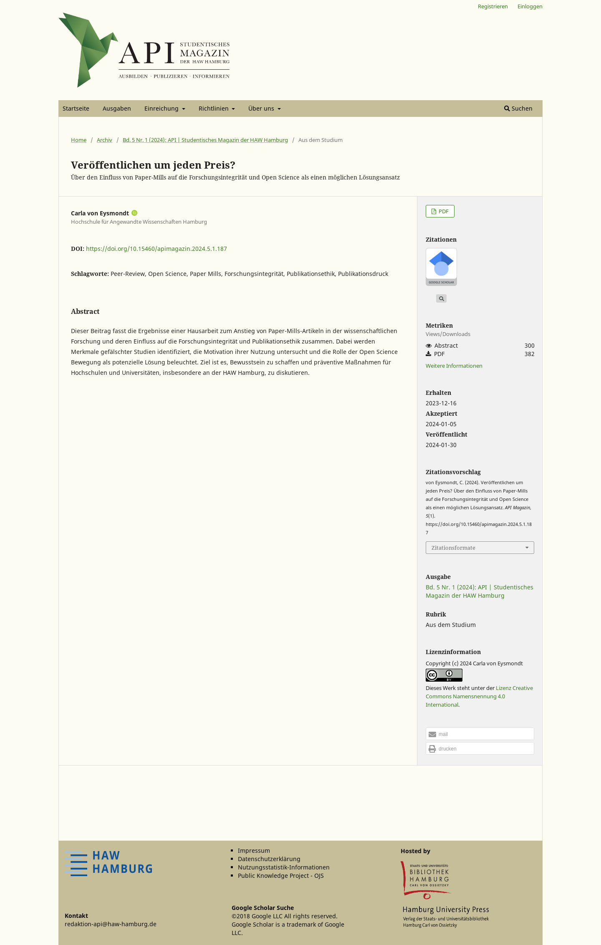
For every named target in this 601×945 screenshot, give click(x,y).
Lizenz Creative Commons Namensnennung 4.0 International (479, 696)
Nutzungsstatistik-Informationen (284, 867)
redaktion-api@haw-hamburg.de (111, 924)
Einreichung (162, 108)
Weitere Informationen (454, 365)
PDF (443, 211)
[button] (480, 734)
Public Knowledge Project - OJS (281, 875)
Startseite (76, 108)
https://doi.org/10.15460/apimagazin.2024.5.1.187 (156, 249)
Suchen (518, 108)
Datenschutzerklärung (269, 859)
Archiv (104, 140)
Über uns (262, 108)
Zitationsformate (453, 547)
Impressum (254, 850)
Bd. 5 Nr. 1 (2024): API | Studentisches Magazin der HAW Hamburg (205, 140)
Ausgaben (117, 108)
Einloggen (530, 6)
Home (78, 140)
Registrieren (493, 6)
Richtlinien (214, 108)
